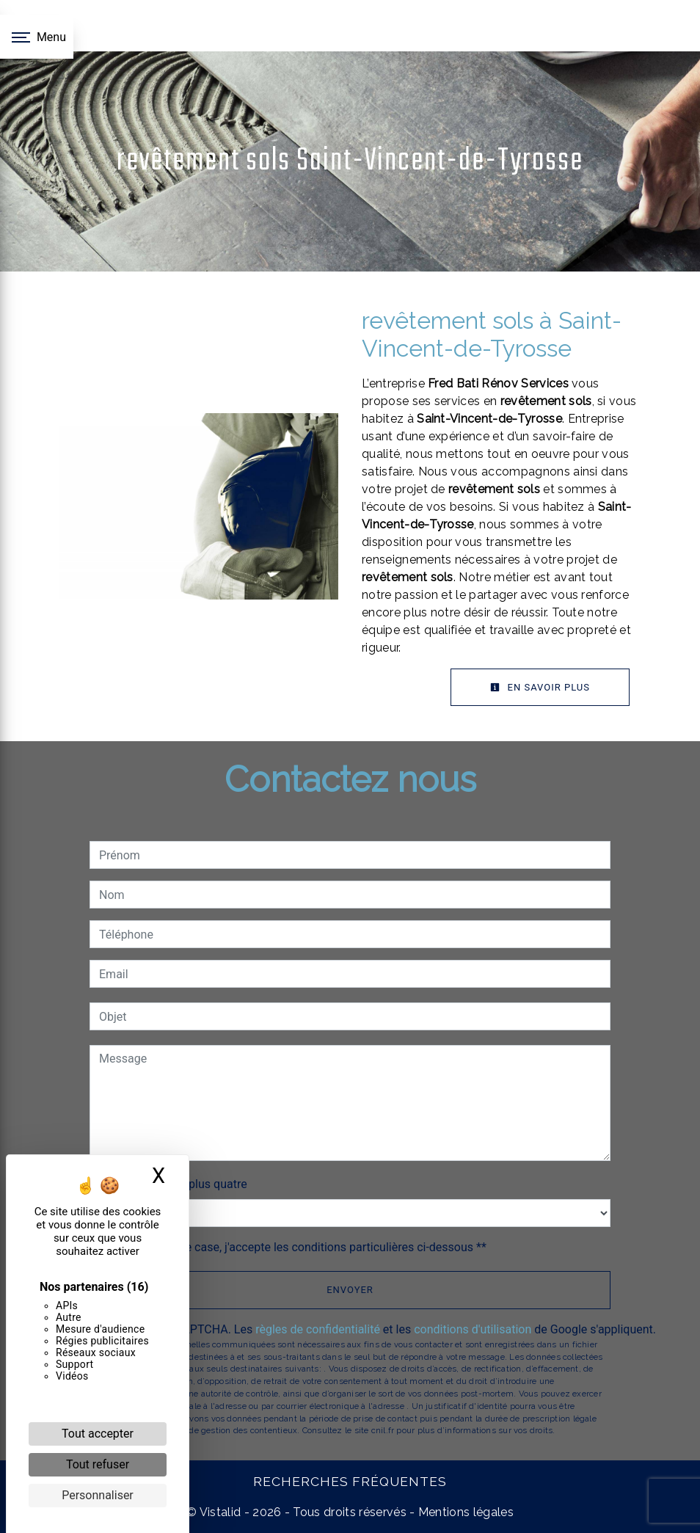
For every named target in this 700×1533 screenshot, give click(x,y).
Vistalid (220, 1512)
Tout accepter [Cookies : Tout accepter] (98, 1434)
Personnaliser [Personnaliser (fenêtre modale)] (98, 1495)
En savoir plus (540, 687)
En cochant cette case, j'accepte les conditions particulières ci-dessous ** (295, 1247)
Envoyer (350, 1289)
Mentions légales (464, 1512)
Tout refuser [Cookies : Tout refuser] (97, 1464)
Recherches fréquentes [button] (350, 1481)
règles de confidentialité (317, 1329)
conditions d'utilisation (472, 1329)
